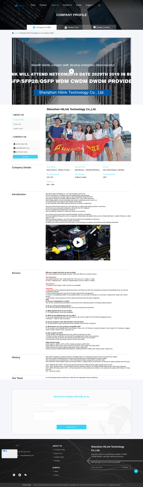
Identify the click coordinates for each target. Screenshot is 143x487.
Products (43, 5)
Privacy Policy (26, 485)
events (79, 5)
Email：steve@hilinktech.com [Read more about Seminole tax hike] (23, 455)
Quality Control (18, 128)
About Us (54, 5)
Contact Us (67, 5)
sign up (125, 467)
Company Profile (19, 120)
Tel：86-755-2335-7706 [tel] (21, 452)
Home (33, 5)
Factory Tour (17, 124)
